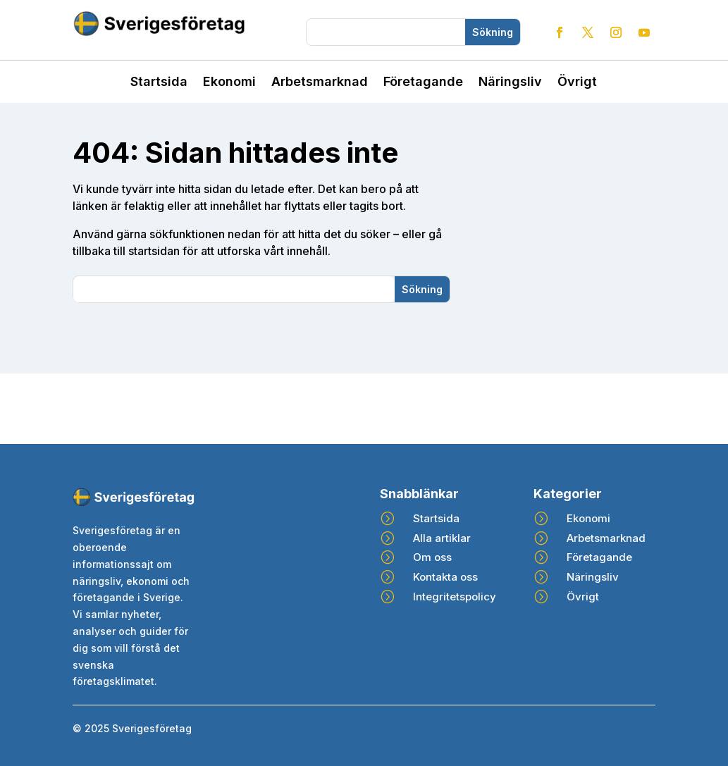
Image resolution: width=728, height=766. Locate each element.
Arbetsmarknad (319, 83)
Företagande (423, 83)
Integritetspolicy (454, 596)
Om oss (432, 557)
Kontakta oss (445, 576)
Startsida (158, 83)
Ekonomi (229, 83)
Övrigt (577, 83)
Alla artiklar (442, 538)
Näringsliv (510, 83)
